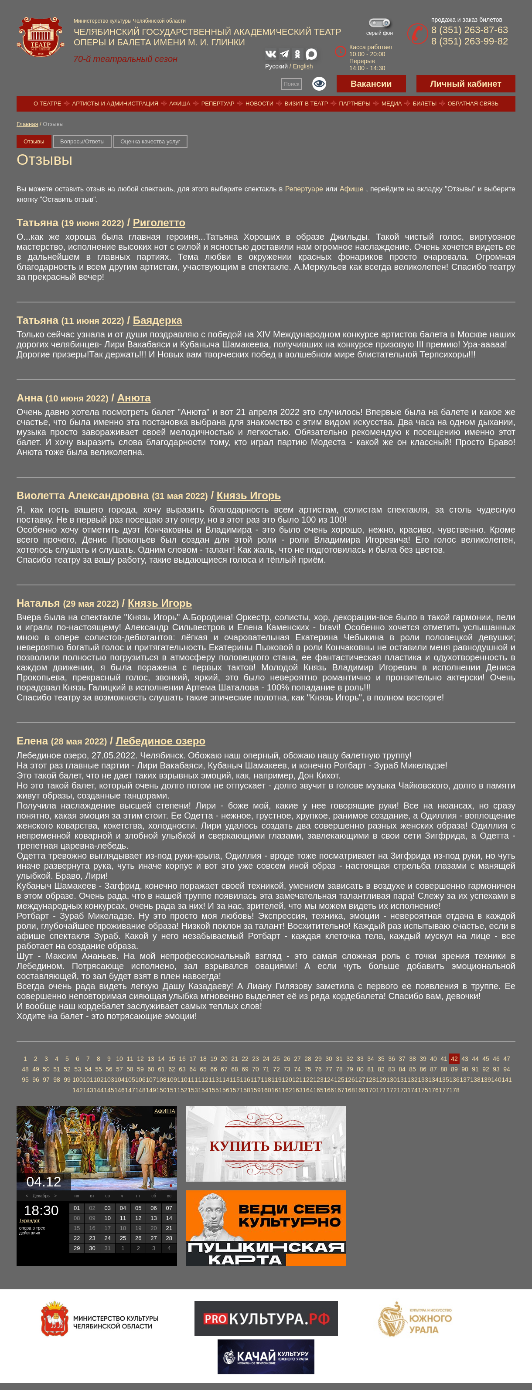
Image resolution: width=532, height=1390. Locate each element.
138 (475, 1079)
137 (465, 1079)
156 (224, 1090)
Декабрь (41, 1195)
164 (308, 1090)
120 (287, 1079)
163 (297, 1090)
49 (35, 1069)
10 (119, 1058)
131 (402, 1079)
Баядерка (157, 320)
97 (46, 1079)
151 (172, 1090)
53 (77, 1069)
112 (203, 1079)
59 (140, 1069)
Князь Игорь (249, 495)
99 (67, 1079)
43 (464, 1058)
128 (370, 1079)
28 (307, 1058)
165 (318, 1090)
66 (213, 1069)
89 (454, 1069)
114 (224, 1079)
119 (276, 1079)
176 (433, 1090)
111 (193, 1079)
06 (153, 1208)
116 (245, 1079)
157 (234, 1090)
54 (88, 1069)
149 (151, 1090)
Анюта (134, 398)
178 (454, 1090)
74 (297, 1069)
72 (276, 1069)
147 (130, 1090)
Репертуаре (304, 189)
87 (433, 1069)
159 (255, 1090)
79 (349, 1069)
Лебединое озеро (160, 741)
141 (506, 1079)
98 (56, 1079)
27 (297, 1058)
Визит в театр (306, 103)
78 (339, 1069)
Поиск (292, 84)
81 (370, 1069)
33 (360, 1058)
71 (266, 1069)
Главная (27, 124)
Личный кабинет (465, 83)
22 (245, 1058)
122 (308, 1079)
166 (329, 1090)
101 (88, 1079)
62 (171, 1069)
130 (391, 1079)
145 (109, 1090)
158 (245, 1090)
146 (119, 1090)
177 (444, 1090)
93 (496, 1069)
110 (182, 1079)
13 (150, 1058)
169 (360, 1090)
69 (245, 1069)
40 (433, 1058)
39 (422, 1058)
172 (391, 1090)
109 (172, 1079)
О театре (47, 103)
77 (328, 1069)
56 (109, 1069)
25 (276, 1058)
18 (203, 1058)
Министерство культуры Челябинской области (130, 21)
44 (475, 1058)
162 (287, 1090)
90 (464, 1069)
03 (107, 1208)
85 (412, 1069)
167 (339, 1090)
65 (203, 1069)
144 (98, 1090)
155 (213, 1090)
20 (224, 1058)
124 (329, 1079)
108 (161, 1079)
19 (213, 1058)
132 (412, 1079)
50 (46, 1069)
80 (360, 1069)
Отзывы (34, 141)
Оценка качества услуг (150, 141)
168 (349, 1090)
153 (193, 1090)
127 (360, 1079)
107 (151, 1079)
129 (381, 1079)
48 (25, 1069)
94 (506, 1069)
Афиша (179, 103)
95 (25, 1079)
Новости (259, 103)
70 (255, 1069)
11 (129, 1058)
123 (318, 1079)
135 (444, 1079)
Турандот (29, 1220)
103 (109, 1079)
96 (35, 1079)
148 (140, 1090)
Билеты (425, 103)
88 (443, 1069)
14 (161, 1058)
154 (203, 1090)
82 (381, 1069)
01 (77, 1208)
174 (412, 1090)
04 (123, 1208)
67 (224, 1069)
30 (328, 1058)
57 (119, 1069)
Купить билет (266, 1146)
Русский (276, 66)
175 (423, 1090)
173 (402, 1090)
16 (182, 1058)
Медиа (392, 103)
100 (77, 1079)
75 (307, 1069)
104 (119, 1079)
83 (391, 1069)
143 (88, 1090)
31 (339, 1058)
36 (391, 1058)
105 (130, 1079)
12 (140, 1058)
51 (56, 1069)
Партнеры (355, 103)
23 (255, 1058)
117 (255, 1079)
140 (496, 1079)
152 (182, 1090)
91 (475, 1069)
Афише (352, 189)
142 (77, 1090)
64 (192, 1069)
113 (213, 1079)
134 (433, 1079)
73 (286, 1069)
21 (234, 1058)
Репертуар (218, 103)
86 (422, 1069)
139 (486, 1079)
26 (286, 1058)
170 (370, 1090)
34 (370, 1058)
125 (339, 1079)
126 (349, 1079)
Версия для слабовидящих (319, 84)
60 (150, 1069)
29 (318, 1058)
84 (402, 1069)
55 (98, 1069)
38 (412, 1058)
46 (496, 1058)
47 (506, 1058)
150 (161, 1090)
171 (381, 1090)
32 (349, 1058)
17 (192, 1058)
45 (485, 1058)
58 (129, 1069)
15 (171, 1058)
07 (169, 1208)
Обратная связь (472, 103)
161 (276, 1090)
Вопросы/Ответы (82, 141)
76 (318, 1069)
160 (266, 1090)
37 (402, 1058)
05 (138, 1208)
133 (423, 1079)
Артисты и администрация (115, 103)
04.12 (43, 1181)
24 (266, 1058)
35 (381, 1058)
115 (234, 1079)
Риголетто (159, 222)
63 (182, 1069)
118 (266, 1079)
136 (454, 1079)
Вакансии (371, 83)
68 (234, 1069)
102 (98, 1079)
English (303, 66)
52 (67, 1069)
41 (443, 1058)
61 (161, 1069)
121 (297, 1079)
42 (454, 1058)
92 (485, 1069)
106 (140, 1079)
